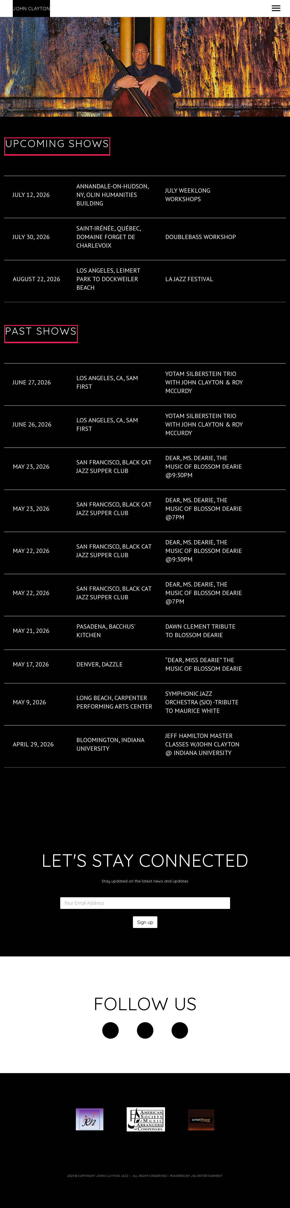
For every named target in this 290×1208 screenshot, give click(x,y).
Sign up (145, 922)
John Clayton (31, 8)
